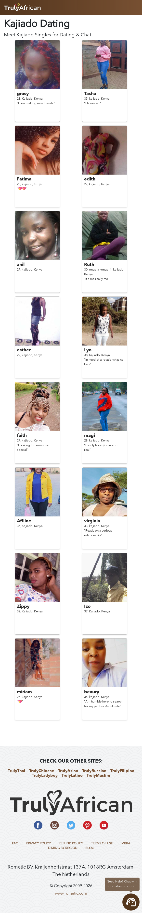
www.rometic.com (71, 894)
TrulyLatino (72, 776)
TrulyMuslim (98, 776)
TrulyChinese (41, 771)
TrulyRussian (94, 771)
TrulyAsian (68, 771)
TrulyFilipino (122, 771)
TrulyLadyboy (45, 776)
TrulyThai (16, 771)
